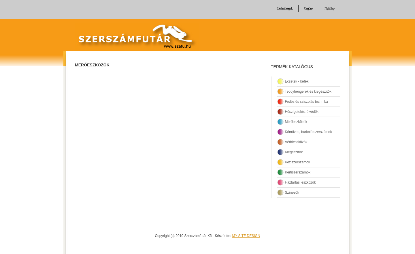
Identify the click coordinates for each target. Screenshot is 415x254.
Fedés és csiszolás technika (306, 102)
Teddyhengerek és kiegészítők (308, 91)
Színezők (292, 192)
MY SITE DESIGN (246, 236)
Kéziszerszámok (297, 162)
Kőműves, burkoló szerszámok (308, 132)
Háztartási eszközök (300, 182)
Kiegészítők (294, 152)
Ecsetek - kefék (296, 81)
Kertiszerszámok (297, 172)
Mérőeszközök (92, 65)
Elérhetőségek (285, 8)
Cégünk (308, 8)
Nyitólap (329, 8)
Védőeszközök (296, 142)
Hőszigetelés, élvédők (301, 112)
